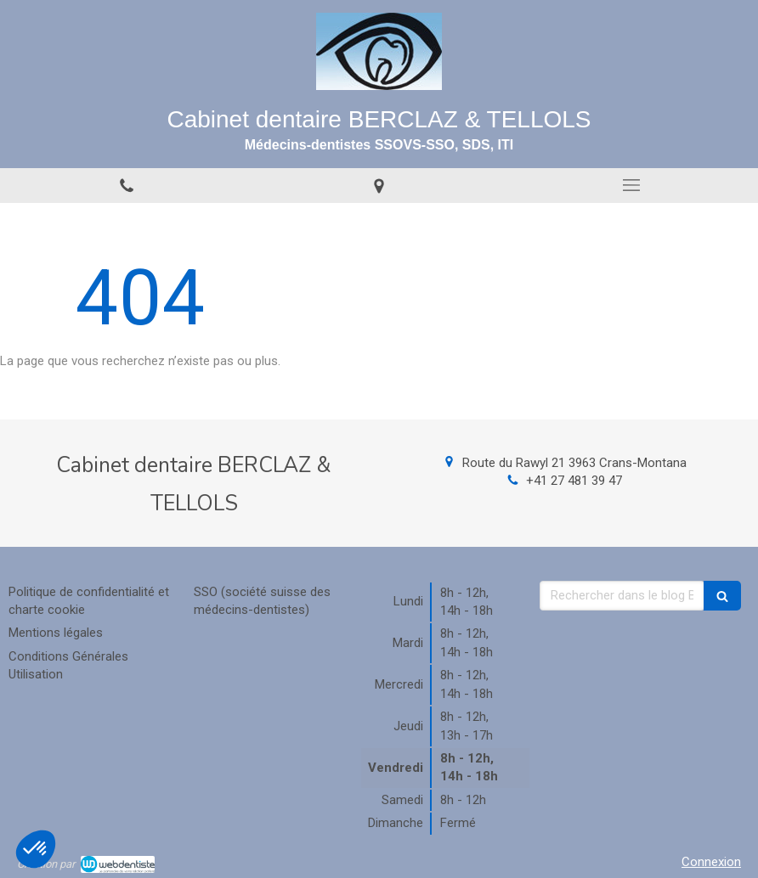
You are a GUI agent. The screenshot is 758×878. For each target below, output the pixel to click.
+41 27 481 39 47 (574, 480)
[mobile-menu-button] (632, 185)
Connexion (711, 862)
